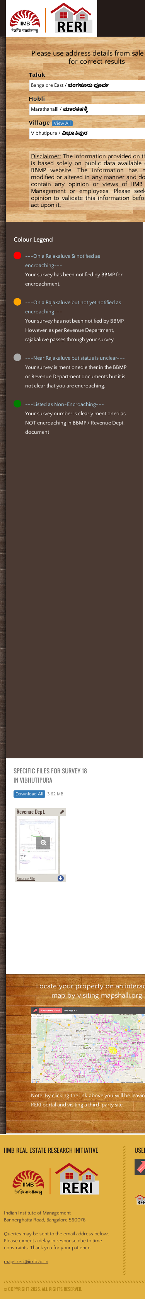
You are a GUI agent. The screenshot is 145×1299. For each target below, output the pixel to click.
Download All (29, 794)
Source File (26, 879)
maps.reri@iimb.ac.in (26, 1261)
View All (62, 123)
